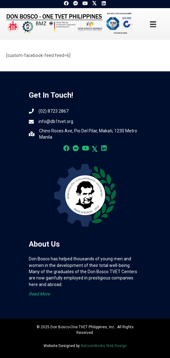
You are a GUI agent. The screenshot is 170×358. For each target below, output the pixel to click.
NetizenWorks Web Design (104, 346)
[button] (66, 3)
